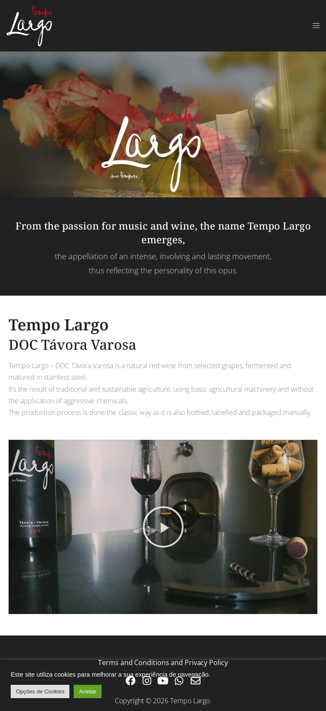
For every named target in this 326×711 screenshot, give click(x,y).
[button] (163, 526)
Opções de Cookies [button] (40, 691)
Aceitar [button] (87, 691)
